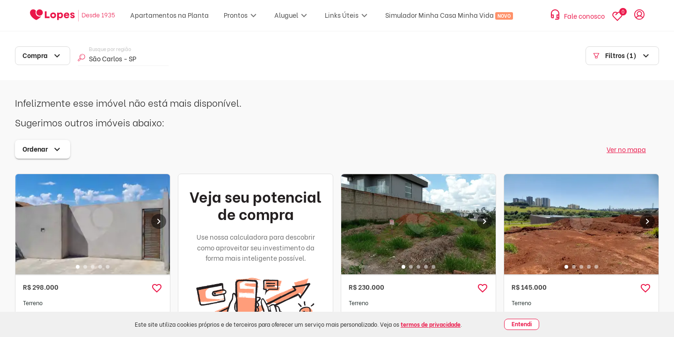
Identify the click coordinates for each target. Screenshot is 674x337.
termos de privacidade (431, 324)
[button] (156, 288)
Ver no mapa (626, 149)
